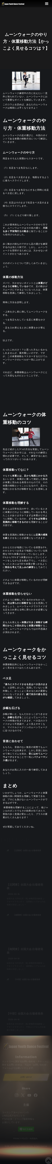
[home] (15, 3)
